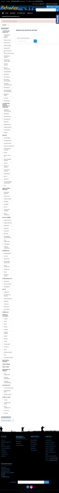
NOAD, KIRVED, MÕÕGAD (6, 189)
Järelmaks (18, 443)
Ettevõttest (21, 13)
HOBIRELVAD (5, 250)
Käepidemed (7, 124)
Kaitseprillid (7, 48)
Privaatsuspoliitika (5, 448)
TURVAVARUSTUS (7, 278)
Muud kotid (7, 309)
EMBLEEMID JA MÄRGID (6, 370)
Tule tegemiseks (7, 241)
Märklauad (6, 269)
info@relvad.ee (53, 460)
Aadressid (33, 446)
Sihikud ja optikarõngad (7, 110)
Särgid (5, 318)
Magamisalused (8, 222)
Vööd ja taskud (7, 284)
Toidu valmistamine (7, 407)
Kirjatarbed (7, 87)
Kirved (5, 207)
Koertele (6, 98)
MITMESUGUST (6, 385)
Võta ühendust (22, 1)
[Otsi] (47, 9)
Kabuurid (6, 121)
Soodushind (4, 452)
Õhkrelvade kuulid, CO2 (7, 262)
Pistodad (6, 204)
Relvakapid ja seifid (7, 391)
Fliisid (5, 324)
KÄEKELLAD (5, 312)
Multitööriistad (7, 198)
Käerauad (6, 281)
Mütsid (5, 336)
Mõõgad (6, 201)
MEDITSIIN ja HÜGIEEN (5, 361)
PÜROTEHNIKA (6, 364)
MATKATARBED (6, 217)
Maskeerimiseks (8, 352)
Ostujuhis (3, 450)
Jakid (5, 321)
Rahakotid (6, 306)
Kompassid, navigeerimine (7, 237)
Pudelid (6, 413)
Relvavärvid (7, 77)
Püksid (5, 326)
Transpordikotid (8, 298)
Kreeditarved (34, 444)
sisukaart (3, 456)
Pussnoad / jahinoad (6, 193)
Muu (5, 185)
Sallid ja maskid (6, 333)
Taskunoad (6, 196)
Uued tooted (4, 454)
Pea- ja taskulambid (7, 68)
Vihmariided (7, 344)
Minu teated (34, 450)
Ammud (6, 256)
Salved (5, 163)
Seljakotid (6, 292)
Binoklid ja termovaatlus (7, 80)
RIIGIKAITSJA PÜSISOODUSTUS (10, 16)
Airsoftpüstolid (7, 140)
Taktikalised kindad (7, 56)
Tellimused (33, 442)
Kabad (5, 132)
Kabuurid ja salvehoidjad (7, 60)
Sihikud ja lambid (6, 166)
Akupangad (7, 100)
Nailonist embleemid (7, 378)
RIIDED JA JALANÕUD (5, 315)
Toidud (5, 400)
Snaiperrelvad (7, 143)
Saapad (6, 329)
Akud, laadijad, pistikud (7, 160)
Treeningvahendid (8, 388)
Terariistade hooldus (7, 210)
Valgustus (6, 228)
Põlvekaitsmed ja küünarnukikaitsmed (9, 52)
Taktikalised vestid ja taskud (7, 36)
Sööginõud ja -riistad (7, 403)
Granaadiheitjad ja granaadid (8, 182)
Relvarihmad (7, 42)
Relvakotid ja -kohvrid (7, 295)
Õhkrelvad (6, 258)
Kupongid (33, 448)
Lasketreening (7, 127)
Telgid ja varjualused (7, 247)
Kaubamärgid (6, 417)
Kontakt (3, 1)
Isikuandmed (34, 440)
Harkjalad (6, 113)
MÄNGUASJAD (7, 394)
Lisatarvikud (7, 173)
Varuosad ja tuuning (7, 170)
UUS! (6, 13)
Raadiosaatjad (7, 45)
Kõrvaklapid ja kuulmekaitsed (7, 91)
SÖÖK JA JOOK (6, 397)
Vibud (5, 272)
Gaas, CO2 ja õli (7, 156)
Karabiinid (6, 74)
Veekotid (6, 304)
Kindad (5, 338)
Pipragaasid (7, 286)
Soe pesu (6, 346)
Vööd (5, 349)
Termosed (6, 410)
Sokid (5, 341)
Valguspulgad (7, 71)
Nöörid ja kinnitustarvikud (8, 84)
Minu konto (35, 436)
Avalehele (5, 28)
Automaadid (7, 138)
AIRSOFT (4, 135)
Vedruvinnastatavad (9, 146)
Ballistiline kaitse (6, 94)
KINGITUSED (5, 366)
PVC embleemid (7, 374)
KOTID (4, 289)
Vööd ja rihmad (6, 64)
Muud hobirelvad (6, 266)
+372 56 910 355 (15, 1)
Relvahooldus (7, 116)
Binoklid (6, 233)
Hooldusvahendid (8, 357)
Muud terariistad (6, 214)
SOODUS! (12, 13)
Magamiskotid (7, 220)
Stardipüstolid (7, 253)
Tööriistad (6, 230)
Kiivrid (5, 176)
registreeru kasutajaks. (52, 3)
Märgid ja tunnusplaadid (7, 382)
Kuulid (5, 152)
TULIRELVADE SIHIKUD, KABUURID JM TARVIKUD (6, 105)
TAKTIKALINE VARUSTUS (5, 31)
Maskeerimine (7, 40)
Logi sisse (41, 3)
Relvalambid (7, 129)
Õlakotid (6, 301)
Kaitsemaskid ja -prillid (7, 149)
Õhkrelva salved (6, 275)
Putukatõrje (7, 244)
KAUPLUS (30, 13)
